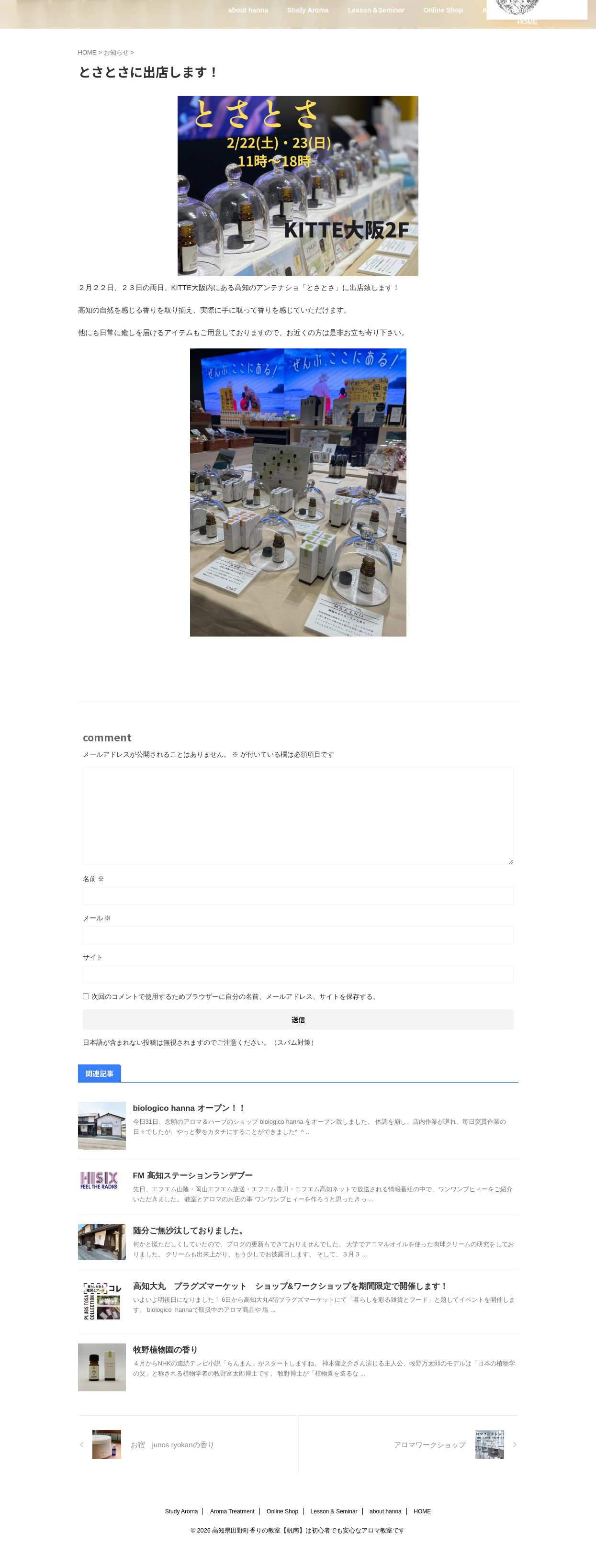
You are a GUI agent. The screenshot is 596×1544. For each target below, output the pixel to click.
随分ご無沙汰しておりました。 (186, 1231)
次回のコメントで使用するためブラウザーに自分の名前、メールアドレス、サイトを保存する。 (235, 996)
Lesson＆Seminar (376, 10)
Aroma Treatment (509, 10)
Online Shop (443, 10)
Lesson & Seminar (334, 1511)
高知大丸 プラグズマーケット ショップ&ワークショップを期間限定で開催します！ (281, 1286)
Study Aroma (308, 10)
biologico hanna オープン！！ (186, 1108)
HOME (527, 22)
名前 (94, 879)
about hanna (248, 10)
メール (97, 918)
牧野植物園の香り (163, 1350)
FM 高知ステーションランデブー (189, 1176)
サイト (93, 957)
